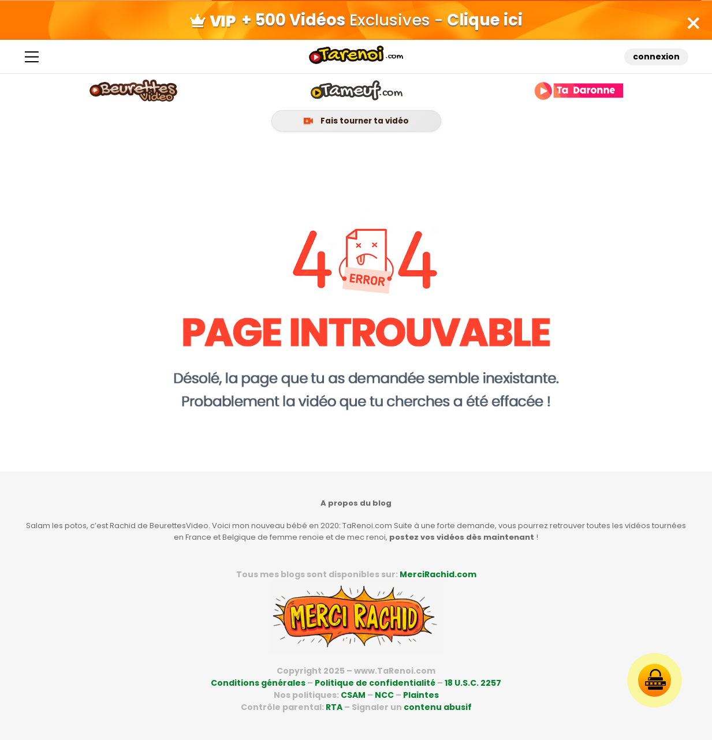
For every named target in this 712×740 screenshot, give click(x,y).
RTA (334, 707)
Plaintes (421, 695)
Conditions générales (258, 683)
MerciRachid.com (438, 574)
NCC (384, 695)
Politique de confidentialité (375, 683)
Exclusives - (356, 21)
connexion (655, 60)
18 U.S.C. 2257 (473, 683)
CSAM (353, 695)
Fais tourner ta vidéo (356, 126)
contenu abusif (438, 707)
